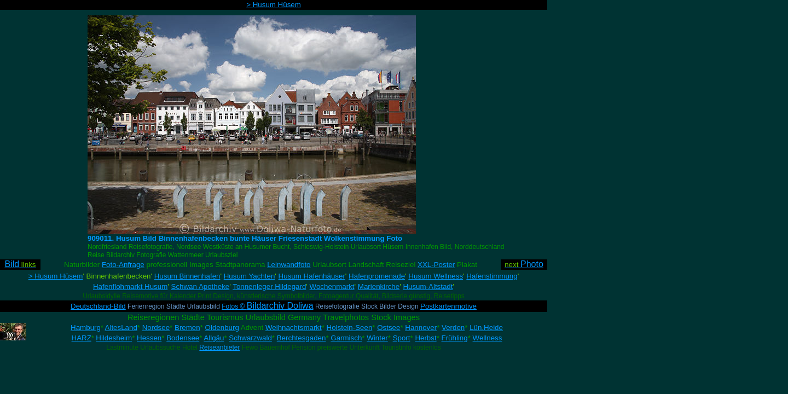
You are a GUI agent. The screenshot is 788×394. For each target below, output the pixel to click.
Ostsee (388, 327)
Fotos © (267, 306)
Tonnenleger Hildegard (269, 286)
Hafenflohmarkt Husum (130, 286)
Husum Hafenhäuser (312, 276)
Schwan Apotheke (200, 286)
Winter (377, 338)
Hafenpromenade (377, 276)
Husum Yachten (249, 276)
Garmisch (346, 338)
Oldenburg (222, 327)
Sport (401, 338)
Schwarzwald (250, 338)
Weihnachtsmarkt (293, 327)
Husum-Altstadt (428, 286)
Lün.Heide (486, 327)
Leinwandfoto (288, 264)
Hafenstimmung (491, 276)
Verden (453, 327)
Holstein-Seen (350, 327)
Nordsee (156, 327)
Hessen (149, 338)
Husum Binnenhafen (187, 276)
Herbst (425, 338)
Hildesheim (114, 338)
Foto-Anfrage (123, 264)
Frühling (455, 338)
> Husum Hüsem (273, 5)
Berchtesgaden (301, 338)
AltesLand (121, 327)
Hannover (421, 327)
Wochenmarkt (332, 286)
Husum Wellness (435, 276)
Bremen (187, 327)
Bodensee (182, 338)
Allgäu (214, 338)
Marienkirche (378, 286)
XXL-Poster (436, 264)
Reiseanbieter (219, 347)
